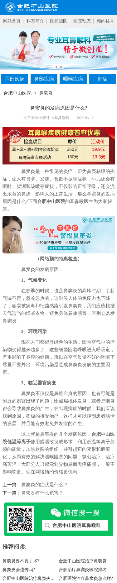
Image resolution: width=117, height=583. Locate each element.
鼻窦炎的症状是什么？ (44, 484)
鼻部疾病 (44, 78)
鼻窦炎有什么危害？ (42, 493)
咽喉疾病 (73, 78)
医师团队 (58, 21)
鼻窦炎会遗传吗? (18, 569)
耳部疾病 (15, 78)
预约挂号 (105, 21)
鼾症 (102, 78)
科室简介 (35, 21)
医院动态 (82, 21)
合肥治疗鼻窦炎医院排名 (83, 569)
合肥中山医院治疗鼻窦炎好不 (87, 561)
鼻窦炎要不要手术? (20, 561)
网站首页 (12, 21)
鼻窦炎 (46, 93)
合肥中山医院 (17, 93)
